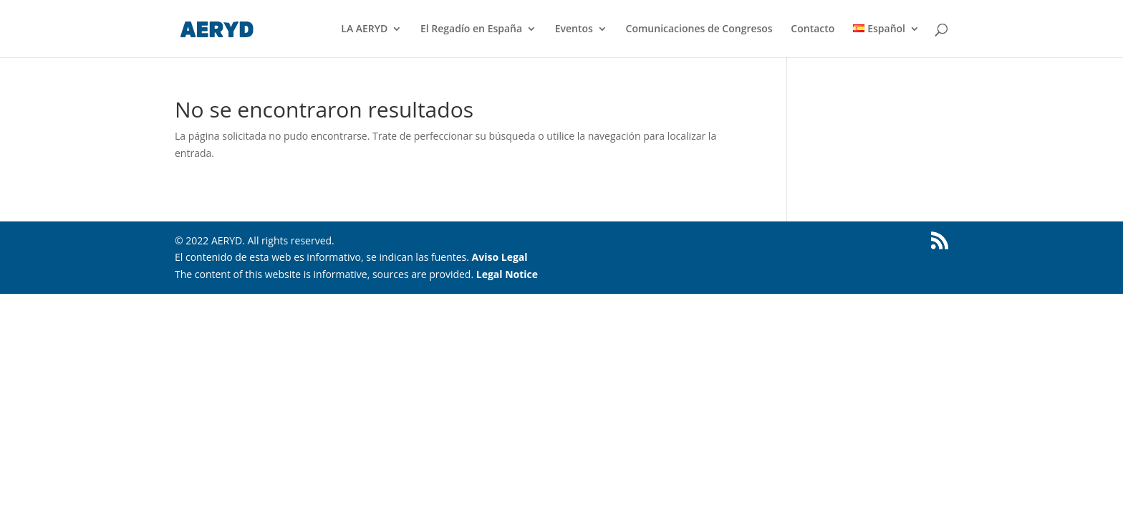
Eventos (574, 29)
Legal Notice (507, 274)
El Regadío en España (471, 29)
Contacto (812, 29)
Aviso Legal (500, 257)
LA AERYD (364, 29)
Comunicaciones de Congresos (699, 29)
